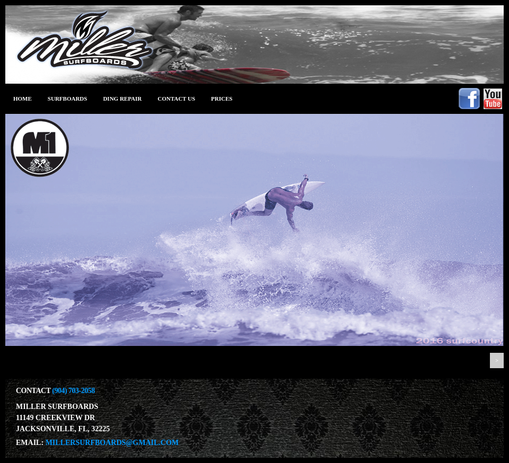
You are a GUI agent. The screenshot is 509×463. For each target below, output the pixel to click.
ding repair (122, 98)
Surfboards (67, 98)
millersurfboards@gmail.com (112, 443)
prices (221, 98)
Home (22, 98)
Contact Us (176, 98)
